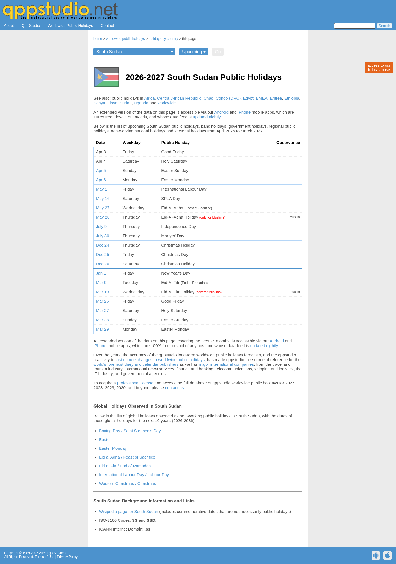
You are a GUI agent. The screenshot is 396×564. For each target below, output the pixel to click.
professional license (135, 383)
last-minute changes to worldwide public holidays (160, 359)
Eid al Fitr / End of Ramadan (125, 466)
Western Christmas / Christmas (127, 483)
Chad (208, 98)
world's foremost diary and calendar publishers (136, 364)
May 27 (102, 207)
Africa (149, 98)
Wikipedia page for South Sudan (128, 511)
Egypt (248, 98)
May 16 (102, 198)
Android (221, 112)
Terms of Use (44, 557)
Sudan (125, 102)
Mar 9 (101, 282)
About (9, 25)
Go (218, 51)
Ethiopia (291, 98)
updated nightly (207, 117)
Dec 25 (102, 254)
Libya (112, 102)
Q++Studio (31, 25)
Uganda (141, 102)
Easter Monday (113, 448)
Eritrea (276, 98)
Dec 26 (102, 263)
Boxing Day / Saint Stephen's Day (130, 430)
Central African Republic (179, 98)
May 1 (101, 189)
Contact (107, 25)
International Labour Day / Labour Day (134, 474)
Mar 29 (102, 329)
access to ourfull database (379, 67)
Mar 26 (102, 301)
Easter (105, 439)
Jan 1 (101, 273)
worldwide (167, 102)
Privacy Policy (67, 557)
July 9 (101, 226)
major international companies (226, 364)
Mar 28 (102, 319)
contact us (174, 387)
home (98, 39)
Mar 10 (102, 291)
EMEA (262, 98)
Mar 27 (102, 310)
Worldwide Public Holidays (70, 25)
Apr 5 (101, 170)
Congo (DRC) (228, 98)
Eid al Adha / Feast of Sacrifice (127, 457)
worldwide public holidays (125, 39)
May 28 (102, 217)
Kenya (99, 102)
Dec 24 (102, 245)
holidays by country (163, 39)
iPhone (244, 112)
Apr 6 (101, 179)
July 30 (102, 235)
